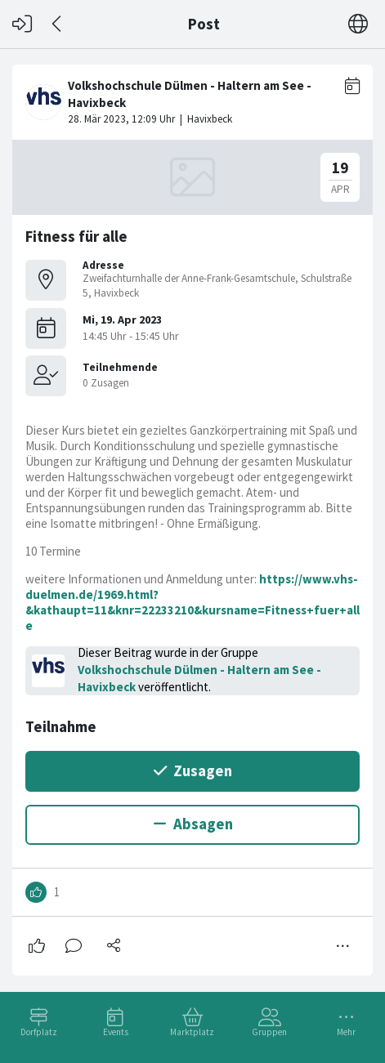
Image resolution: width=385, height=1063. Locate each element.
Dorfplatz (38, 1032)
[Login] (22, 24)
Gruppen (269, 1032)
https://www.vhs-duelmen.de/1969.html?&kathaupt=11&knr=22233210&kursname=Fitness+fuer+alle (192, 602)
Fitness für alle (76, 236)
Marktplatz (192, 1032)
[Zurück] (58, 24)
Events (115, 1032)
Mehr (346, 1032)
